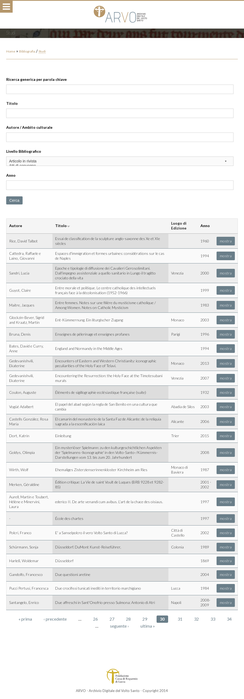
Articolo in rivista (120, 161)
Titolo (12, 103)
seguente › (119, 625)
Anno (11, 175)
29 (144, 618)
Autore (15, 225)
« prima (25, 618)
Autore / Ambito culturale (29, 127)
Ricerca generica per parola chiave (36, 79)
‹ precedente (55, 618)
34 (229, 618)
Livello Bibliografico (23, 151)
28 (128, 618)
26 (95, 618)
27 (111, 618)
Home (10, 51)
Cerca (14, 200)
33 (212, 618)
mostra (226, 241)
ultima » (147, 625)
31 (180, 618)
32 (196, 618)
